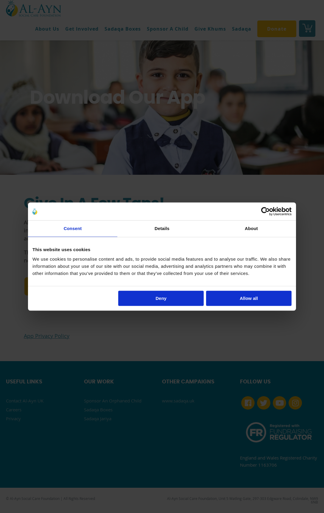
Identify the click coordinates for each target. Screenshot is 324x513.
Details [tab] (162, 228)
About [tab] (251, 228)
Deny (161, 298)
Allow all (249, 298)
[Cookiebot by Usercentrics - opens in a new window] (265, 211)
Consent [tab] (73, 228)
